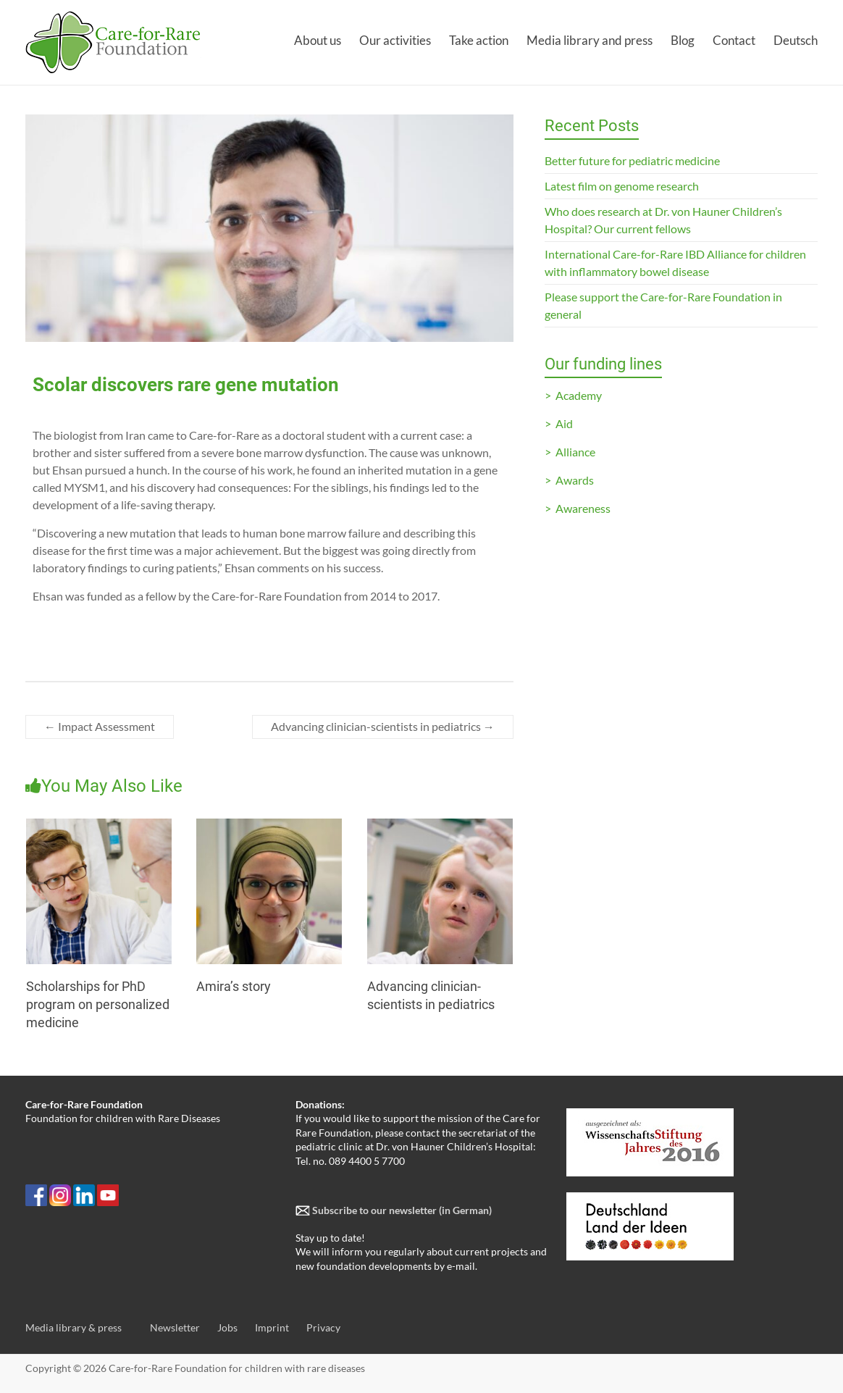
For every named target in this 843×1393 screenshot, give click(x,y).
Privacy (323, 1327)
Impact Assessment (99, 726)
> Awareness (578, 508)
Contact (734, 40)
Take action (478, 40)
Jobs (227, 1327)
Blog (683, 40)
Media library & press (73, 1327)
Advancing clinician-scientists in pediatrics (383, 726)
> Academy (573, 395)
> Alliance (570, 452)
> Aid (559, 423)
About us (317, 40)
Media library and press (590, 40)
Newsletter (175, 1327)
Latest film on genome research (622, 186)
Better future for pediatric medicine (632, 160)
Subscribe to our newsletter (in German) (401, 1210)
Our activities (395, 40)
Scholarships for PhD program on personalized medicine (97, 1004)
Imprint (272, 1327)
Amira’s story (233, 986)
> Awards (569, 480)
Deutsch (795, 40)
